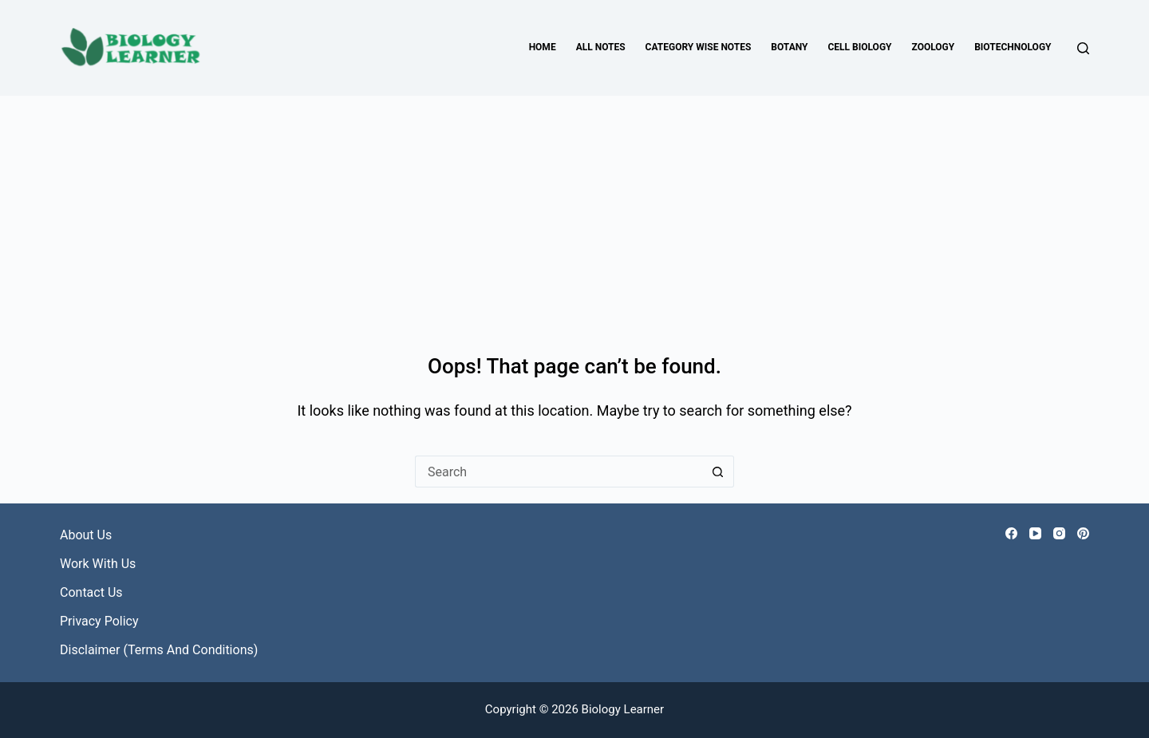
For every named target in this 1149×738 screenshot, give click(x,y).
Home (542, 47)
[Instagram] (1059, 533)
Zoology (933, 47)
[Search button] (718, 471)
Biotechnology (1012, 47)
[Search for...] (558, 471)
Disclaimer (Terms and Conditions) (159, 649)
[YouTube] (1035, 533)
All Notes (601, 47)
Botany (789, 47)
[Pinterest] (1083, 533)
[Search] (1083, 48)
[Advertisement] (574, 215)
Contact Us (91, 592)
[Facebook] (1011, 533)
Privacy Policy (99, 621)
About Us (86, 535)
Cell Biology (859, 47)
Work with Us (98, 563)
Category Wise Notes (699, 47)
